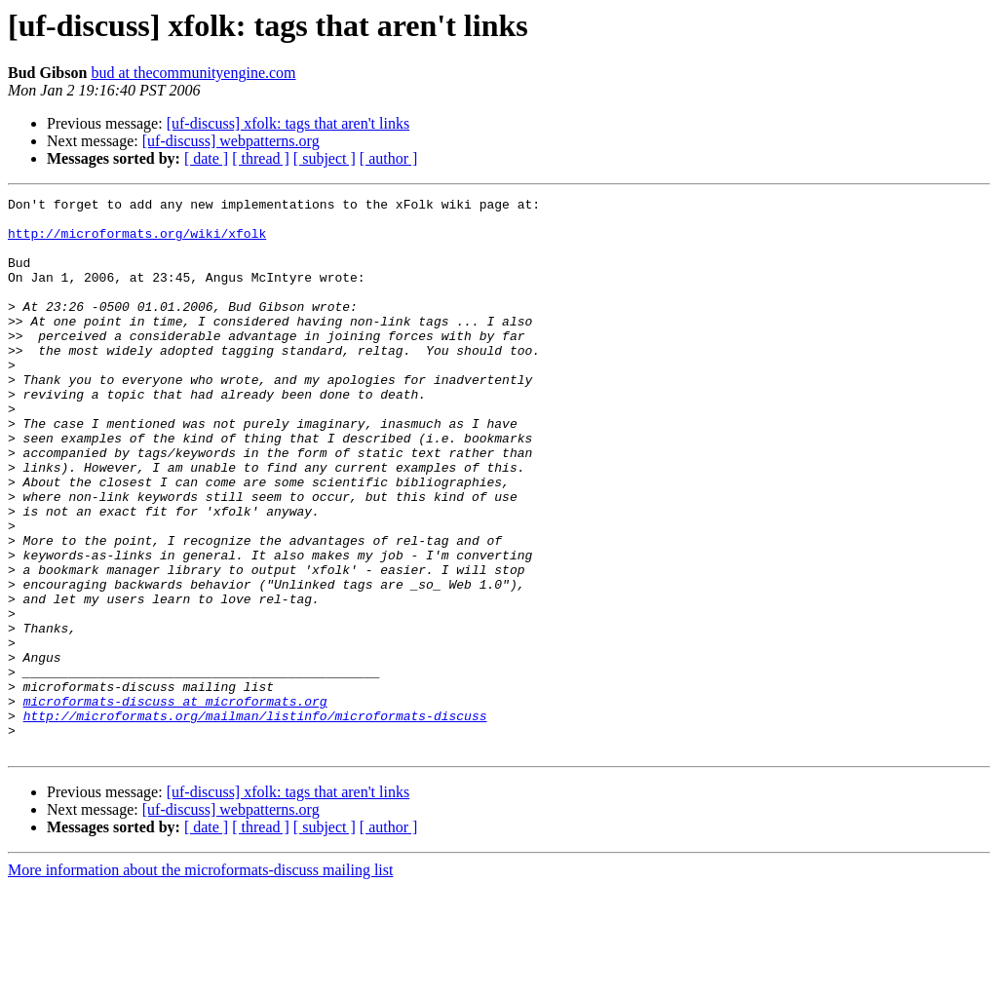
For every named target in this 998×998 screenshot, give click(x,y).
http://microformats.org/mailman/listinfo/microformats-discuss (255, 820)
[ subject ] (324, 158)
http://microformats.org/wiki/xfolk (137, 241)
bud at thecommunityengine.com (193, 72)
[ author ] (389, 158)
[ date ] (206, 158)
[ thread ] (260, 158)
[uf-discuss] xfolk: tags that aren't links (288, 123)
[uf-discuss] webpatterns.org (231, 141)
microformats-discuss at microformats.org (175, 803)
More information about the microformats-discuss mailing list (200, 981)
